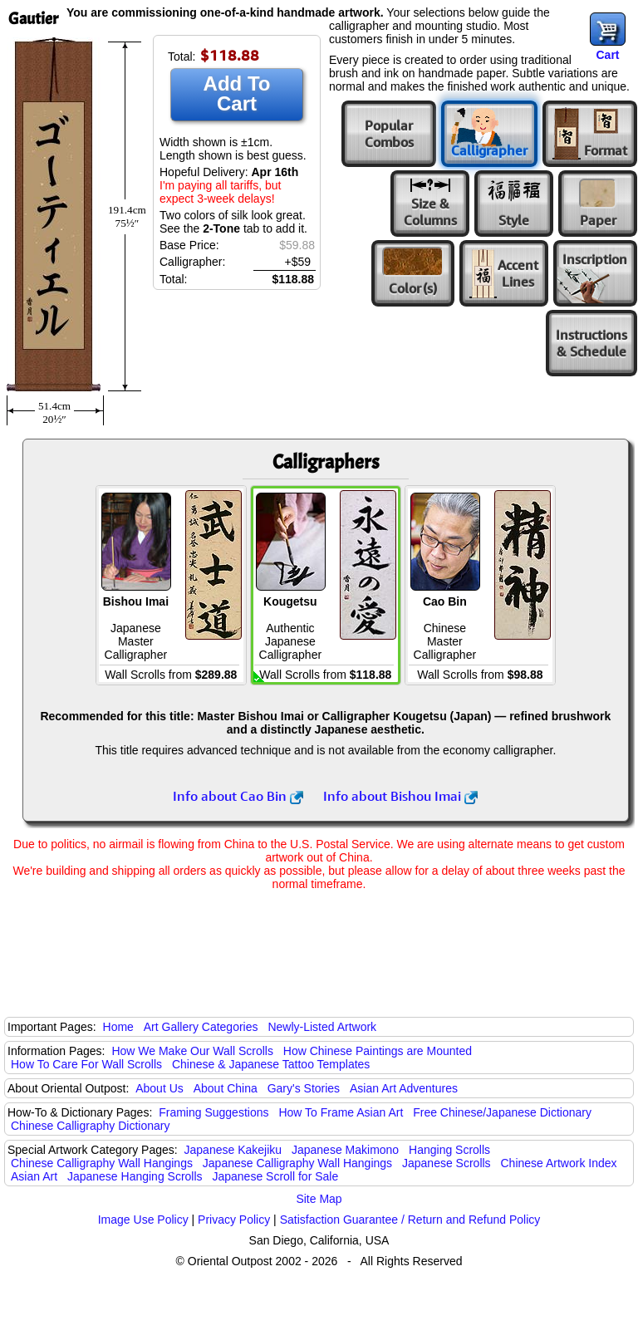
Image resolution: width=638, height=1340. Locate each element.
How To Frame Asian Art (340, 1112)
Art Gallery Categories (201, 1026)
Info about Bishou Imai (400, 796)
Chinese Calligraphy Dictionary (90, 1125)
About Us (159, 1088)
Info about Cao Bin (238, 796)
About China (226, 1088)
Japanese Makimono (345, 1149)
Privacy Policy (234, 1219)
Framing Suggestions (213, 1112)
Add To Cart (237, 93)
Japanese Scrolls (446, 1163)
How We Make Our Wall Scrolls (191, 1051)
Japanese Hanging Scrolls (135, 1176)
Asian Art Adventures (404, 1088)
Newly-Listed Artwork (321, 1026)
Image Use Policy (143, 1219)
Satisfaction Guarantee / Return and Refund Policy (410, 1219)
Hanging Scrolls (449, 1149)
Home (118, 1026)
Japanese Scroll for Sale (275, 1176)
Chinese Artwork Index (559, 1163)
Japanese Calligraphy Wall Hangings (297, 1163)
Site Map (318, 1198)
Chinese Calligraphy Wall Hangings (102, 1163)
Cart (607, 54)
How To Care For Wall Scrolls (86, 1064)
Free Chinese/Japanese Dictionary (502, 1112)
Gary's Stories (303, 1088)
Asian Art (34, 1176)
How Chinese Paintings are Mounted (377, 1051)
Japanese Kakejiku (233, 1149)
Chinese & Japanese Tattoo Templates (271, 1064)
